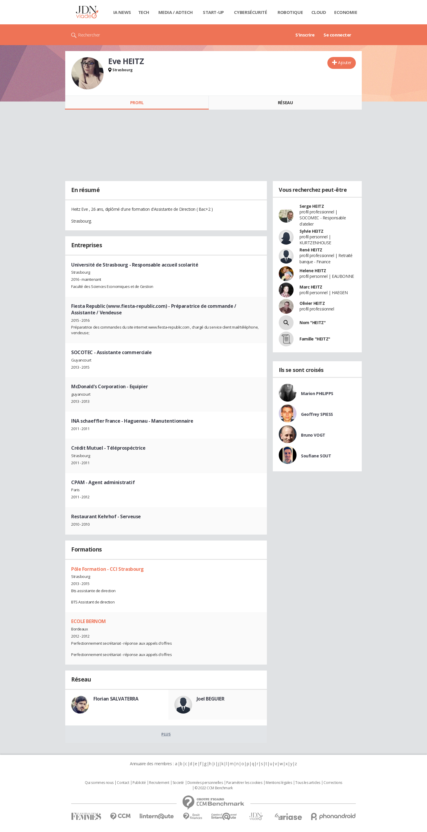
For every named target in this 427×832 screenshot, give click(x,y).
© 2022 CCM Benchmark (214, 788)
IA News (122, 12)
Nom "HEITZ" (312, 322)
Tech (143, 12)
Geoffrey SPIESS (317, 414)
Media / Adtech (175, 12)
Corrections (333, 783)
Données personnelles (205, 783)
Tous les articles (307, 783)
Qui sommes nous (99, 783)
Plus (166, 734)
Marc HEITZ (310, 287)
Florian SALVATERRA (115, 698)
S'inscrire (305, 35)
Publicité (139, 783)
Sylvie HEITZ (311, 231)
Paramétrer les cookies (244, 783)
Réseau (285, 102)
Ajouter (344, 62)
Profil (137, 102)
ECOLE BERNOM (88, 621)
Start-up (213, 12)
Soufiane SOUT (316, 456)
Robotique (290, 12)
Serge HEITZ (311, 206)
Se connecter (337, 35)
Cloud (318, 12)
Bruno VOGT (313, 435)
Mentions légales (279, 783)
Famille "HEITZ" (314, 339)
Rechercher (89, 35)
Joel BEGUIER (210, 698)
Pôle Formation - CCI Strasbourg (107, 569)
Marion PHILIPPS (317, 393)
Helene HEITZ (312, 270)
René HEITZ (310, 250)
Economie (345, 12)
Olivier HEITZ (312, 303)
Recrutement (159, 783)
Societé (178, 783)
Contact (123, 783)
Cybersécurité (250, 12)
